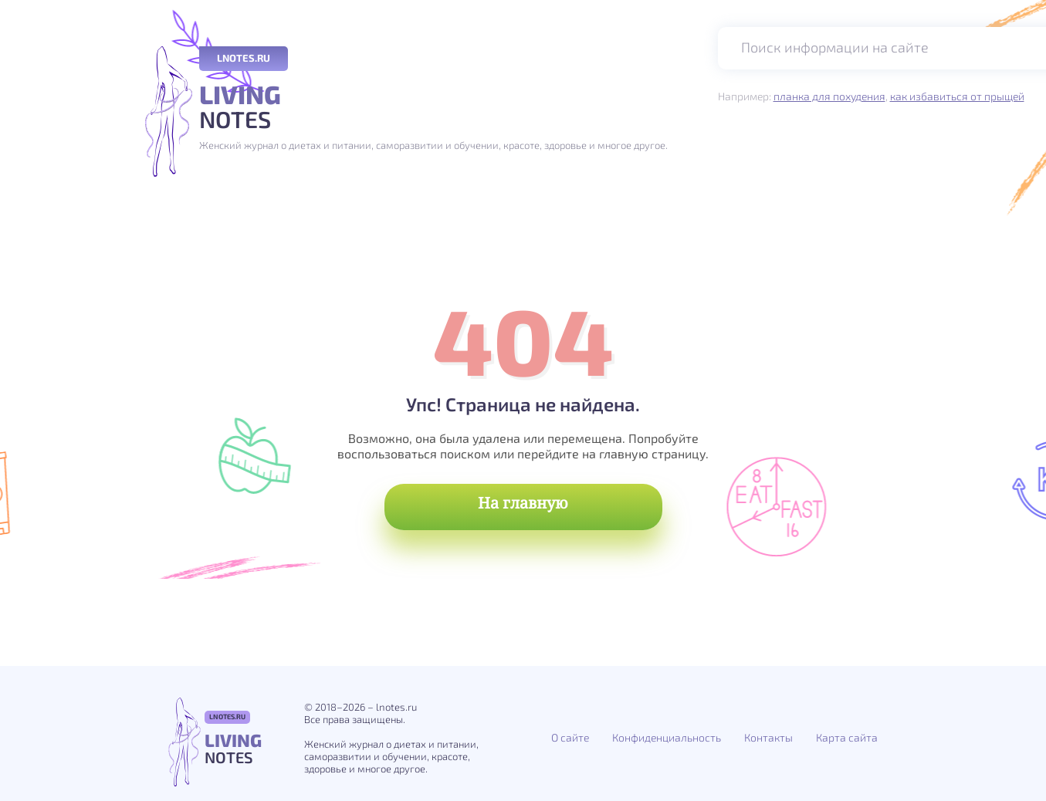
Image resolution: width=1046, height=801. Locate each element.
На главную (523, 502)
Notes (433, 107)
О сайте (570, 737)
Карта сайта (847, 737)
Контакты (768, 737)
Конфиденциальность (666, 737)
